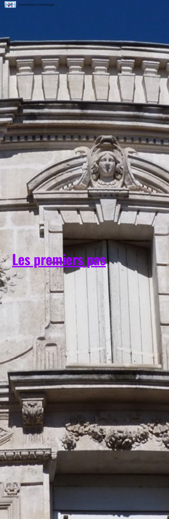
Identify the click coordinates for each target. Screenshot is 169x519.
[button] (84, 513)
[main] (59, 259)
